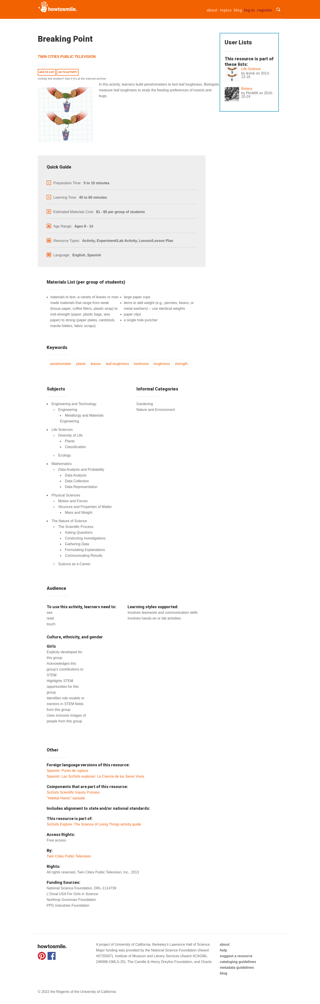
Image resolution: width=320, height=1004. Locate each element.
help (223, 950)
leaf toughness (117, 364)
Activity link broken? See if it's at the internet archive (72, 78)
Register (264, 10)
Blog (238, 10)
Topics (226, 10)
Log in (249, 10)
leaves (96, 364)
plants (81, 364)
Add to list (46, 72)
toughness (162, 364)
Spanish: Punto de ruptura (67, 771)
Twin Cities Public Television (67, 57)
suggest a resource (236, 956)
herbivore (141, 364)
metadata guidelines (237, 967)
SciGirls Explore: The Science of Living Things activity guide (94, 824)
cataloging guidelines (238, 962)
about (212, 10)
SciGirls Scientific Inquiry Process (73, 792)
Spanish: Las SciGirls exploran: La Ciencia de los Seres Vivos (95, 776)
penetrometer (60, 364)
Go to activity (67, 72)
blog (223, 973)
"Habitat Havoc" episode (66, 798)
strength (181, 364)
